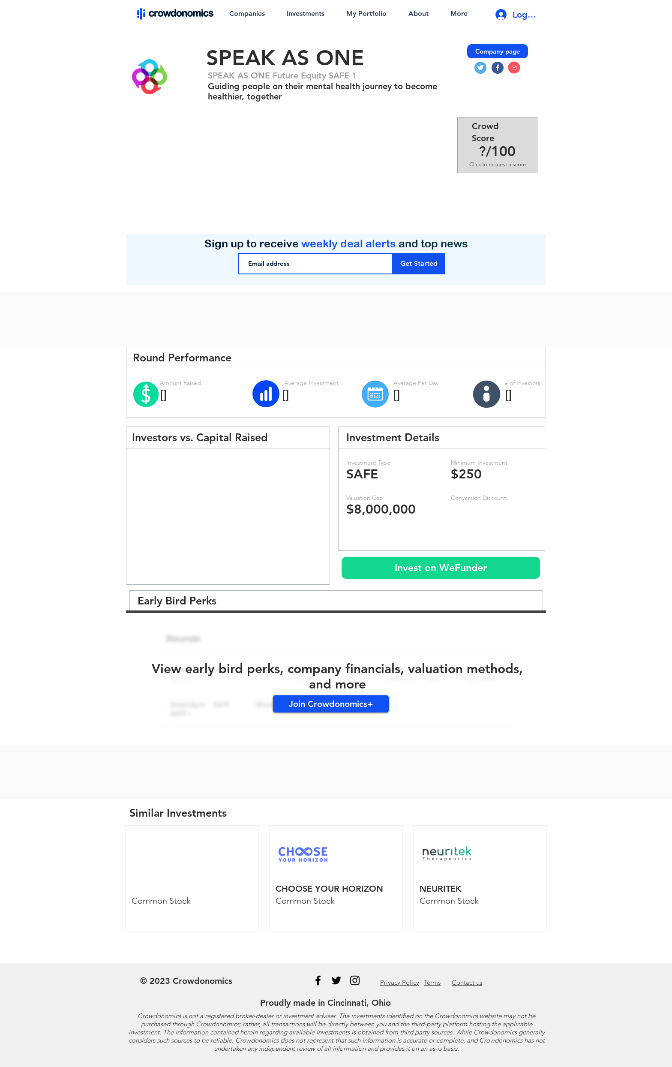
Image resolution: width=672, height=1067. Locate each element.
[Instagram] (354, 980)
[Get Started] (419, 263)
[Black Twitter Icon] (336, 980)
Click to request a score (497, 164)
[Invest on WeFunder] (441, 568)
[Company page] (497, 51)
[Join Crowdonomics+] (331, 703)
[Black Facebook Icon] (318, 980)
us (467, 982)
